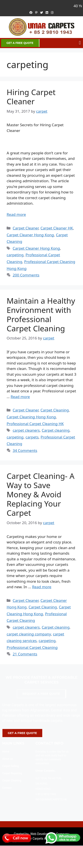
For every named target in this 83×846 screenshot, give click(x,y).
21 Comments (25, 654)
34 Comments (25, 450)
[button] (80, 42)
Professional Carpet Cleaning (32, 647)
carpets (32, 437)
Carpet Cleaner (26, 228)
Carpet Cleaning (55, 410)
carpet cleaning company (29, 634)
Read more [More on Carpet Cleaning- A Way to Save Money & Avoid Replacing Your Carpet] (41, 586)
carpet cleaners (26, 430)
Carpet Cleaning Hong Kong (31, 416)
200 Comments (26, 275)
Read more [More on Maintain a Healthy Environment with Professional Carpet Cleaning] (20, 396)
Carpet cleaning (55, 430)
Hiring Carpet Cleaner (31, 96)
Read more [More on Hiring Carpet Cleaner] (16, 214)
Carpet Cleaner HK (57, 228)
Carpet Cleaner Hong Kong (30, 234)
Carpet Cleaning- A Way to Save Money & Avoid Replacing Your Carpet (40, 494)
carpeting (15, 254)
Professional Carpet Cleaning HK (35, 423)
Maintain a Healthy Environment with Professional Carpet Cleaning (41, 315)
